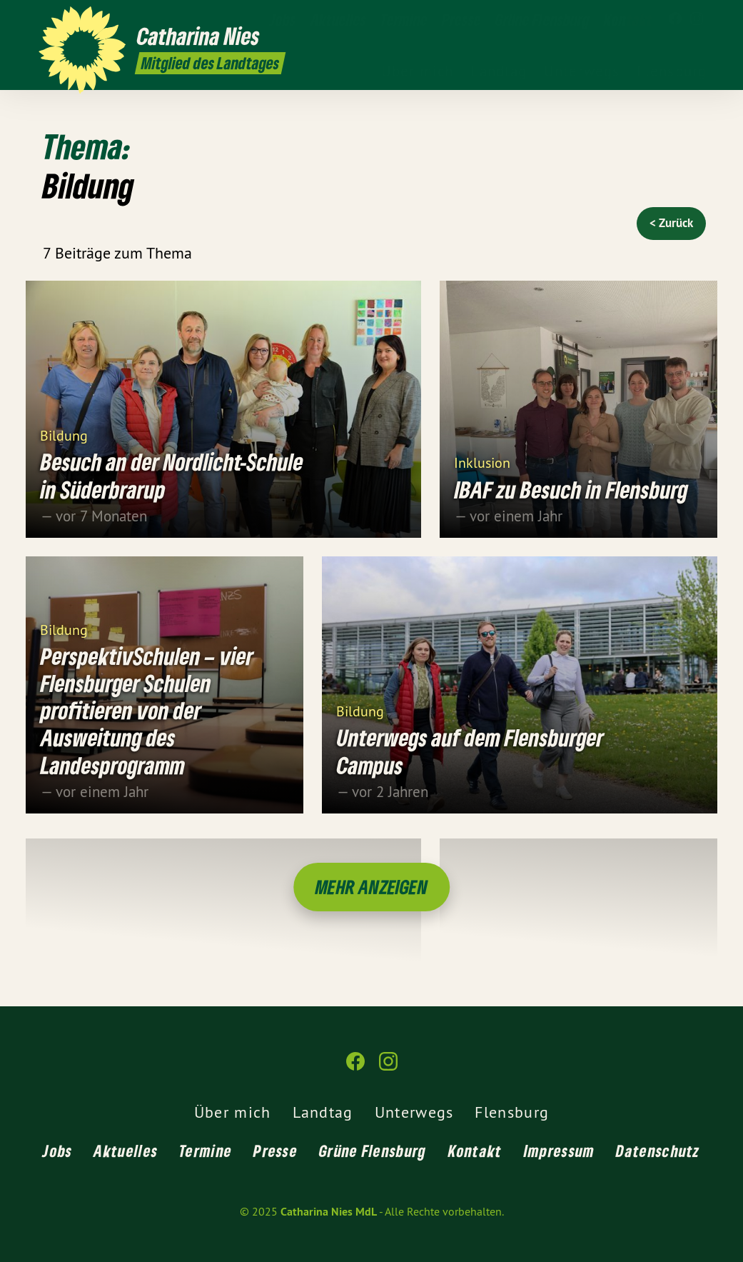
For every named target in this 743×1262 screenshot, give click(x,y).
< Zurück (671, 223)
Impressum (559, 1151)
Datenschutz (657, 1151)
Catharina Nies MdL (328, 1211)
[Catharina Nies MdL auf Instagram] (696, 19)
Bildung (64, 434)
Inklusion (482, 462)
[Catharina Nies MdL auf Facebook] (675, 19)
